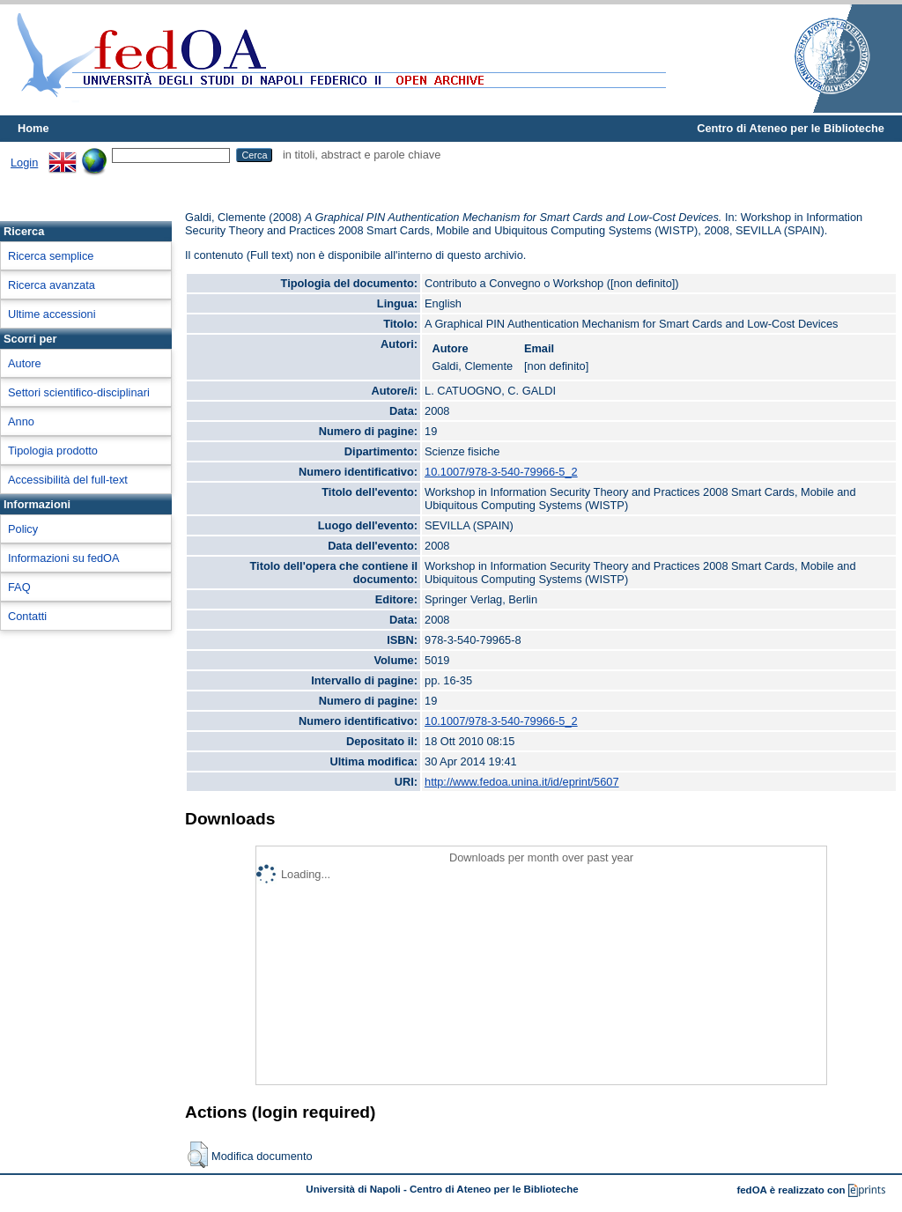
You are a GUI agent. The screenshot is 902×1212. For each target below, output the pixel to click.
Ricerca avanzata (51, 285)
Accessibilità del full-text (68, 479)
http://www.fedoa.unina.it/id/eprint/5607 (522, 781)
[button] (198, 1155)
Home (33, 128)
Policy (23, 529)
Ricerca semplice (50, 255)
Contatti (27, 616)
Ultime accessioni (52, 314)
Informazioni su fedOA (64, 558)
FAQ (19, 587)
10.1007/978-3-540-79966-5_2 (501, 471)
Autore (24, 363)
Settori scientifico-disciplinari (79, 392)
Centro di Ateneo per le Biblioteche (790, 128)
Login (24, 162)
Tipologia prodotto (53, 450)
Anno (21, 421)
